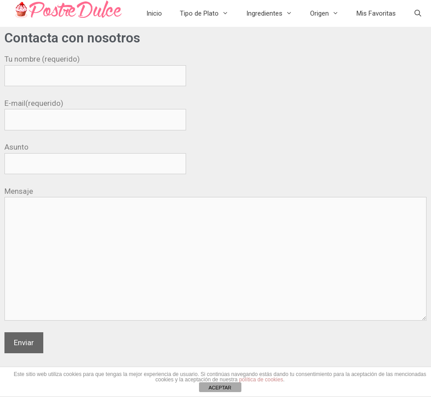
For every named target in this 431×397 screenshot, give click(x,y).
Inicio (154, 13)
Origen (329, 13)
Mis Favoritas (376, 13)
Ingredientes (273, 13)
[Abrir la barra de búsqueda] (418, 13)
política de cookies (261, 379)
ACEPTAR (219, 387)
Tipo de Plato (208, 13)
